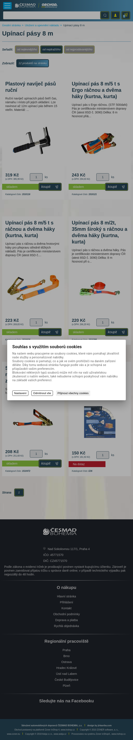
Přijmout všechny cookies (73, 393)
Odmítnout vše (42, 393)
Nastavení (20, 393)
